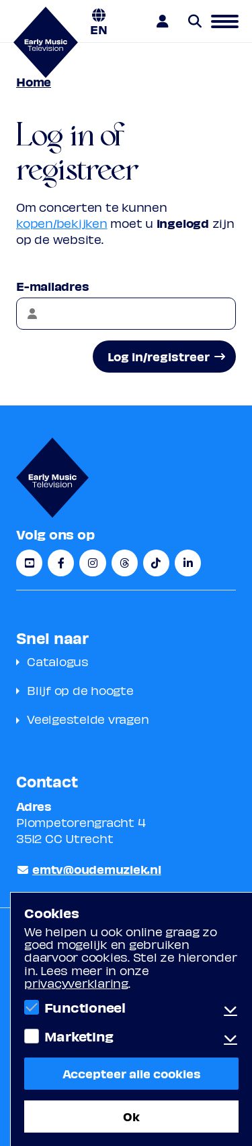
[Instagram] (92, 563)
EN (99, 28)
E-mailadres (52, 285)
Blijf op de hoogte (80, 690)
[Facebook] (61, 563)
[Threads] (125, 563)
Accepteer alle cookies (131, 1073)
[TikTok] (156, 563)
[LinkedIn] (188, 563)
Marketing (79, 1036)
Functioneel (85, 1007)
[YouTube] (29, 563)
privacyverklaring (76, 983)
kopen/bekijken (62, 223)
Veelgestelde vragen (88, 719)
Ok (131, 1116)
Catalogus (58, 661)
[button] (225, 21)
